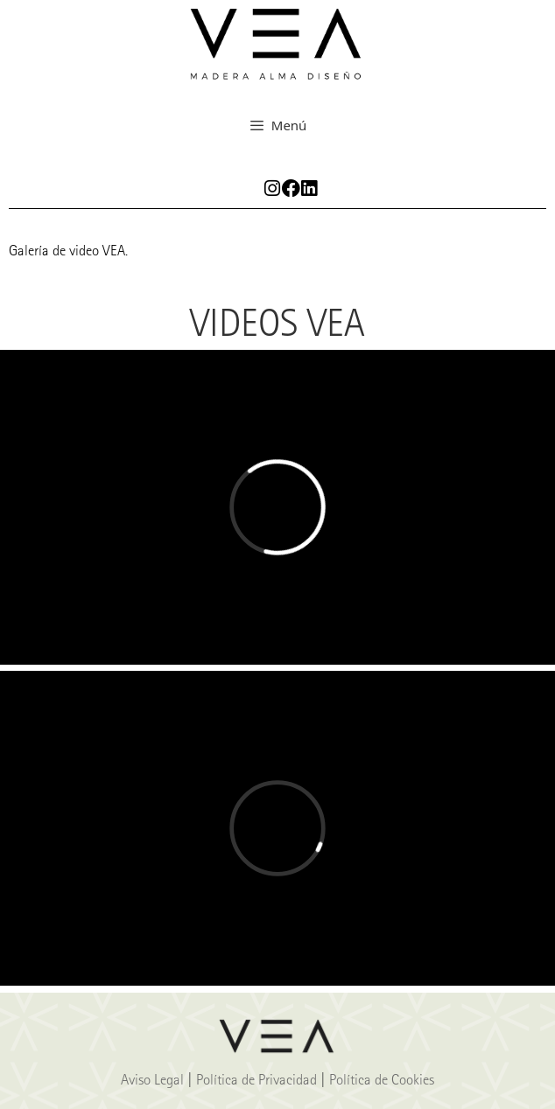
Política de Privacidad (256, 1079)
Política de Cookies (381, 1079)
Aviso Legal (152, 1079)
